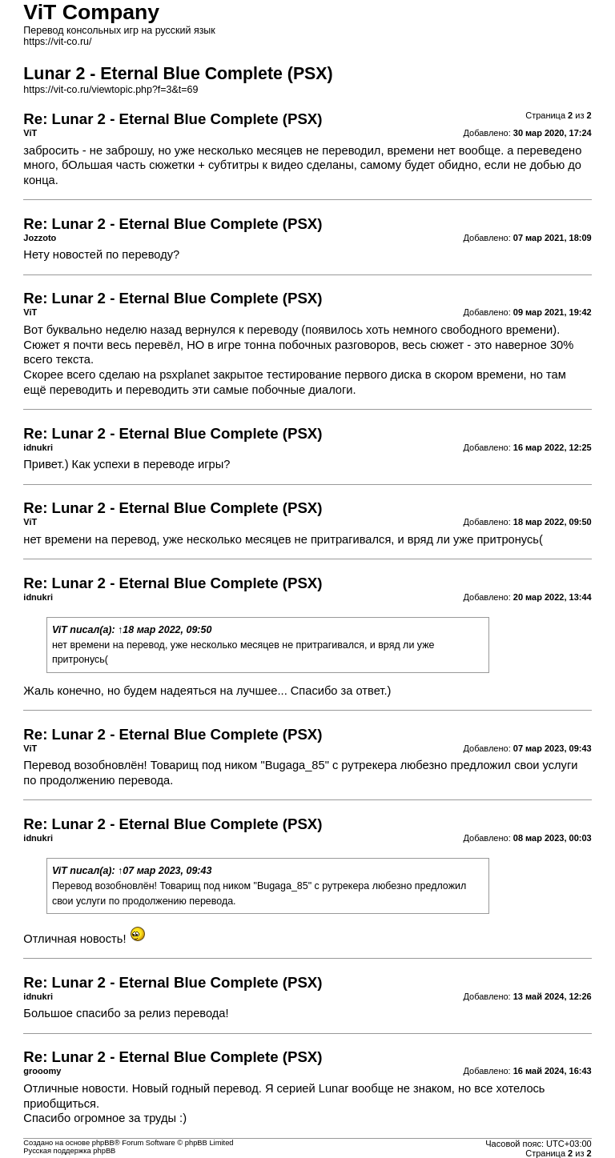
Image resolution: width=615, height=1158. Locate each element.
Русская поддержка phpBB (69, 1151)
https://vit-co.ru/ (57, 41)
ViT (59, 629)
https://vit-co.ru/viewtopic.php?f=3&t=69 (110, 89)
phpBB (103, 1143)
